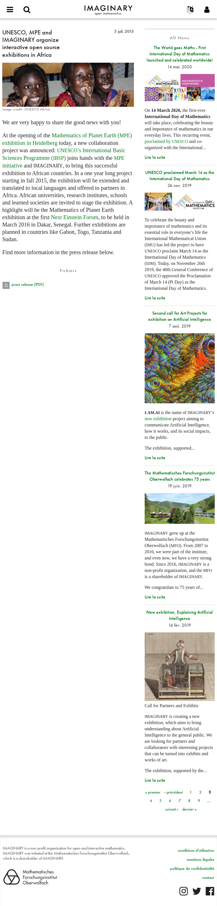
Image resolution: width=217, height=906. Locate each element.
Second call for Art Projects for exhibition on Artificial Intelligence (179, 316)
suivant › (171, 809)
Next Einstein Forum (74, 217)
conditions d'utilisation (196, 850)
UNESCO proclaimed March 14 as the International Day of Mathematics (179, 175)
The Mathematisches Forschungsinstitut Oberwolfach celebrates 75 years (180, 476)
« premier (152, 792)
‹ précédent (173, 792)
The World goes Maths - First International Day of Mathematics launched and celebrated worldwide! (180, 54)
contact (208, 877)
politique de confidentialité (192, 868)
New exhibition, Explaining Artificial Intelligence (179, 615)
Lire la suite (155, 157)
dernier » (189, 809)
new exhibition (158, 418)
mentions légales (200, 859)
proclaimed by (166, 141)
